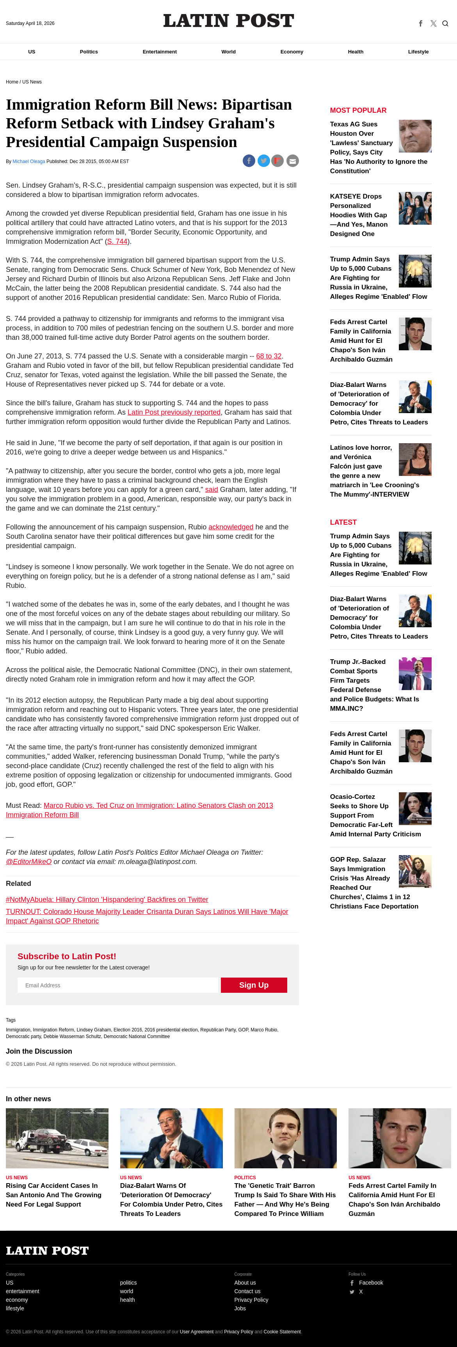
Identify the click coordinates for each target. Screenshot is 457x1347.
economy (17, 1300)
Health (356, 52)
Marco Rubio (264, 1030)
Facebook (371, 1283)
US (31, 52)
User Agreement (197, 1332)
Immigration (18, 1030)
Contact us (248, 1291)
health (127, 1300)
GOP (243, 1030)
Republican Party (218, 1030)
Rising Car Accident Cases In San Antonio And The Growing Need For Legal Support (53, 1195)
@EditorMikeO (29, 862)
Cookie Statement (282, 1332)
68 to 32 (268, 356)
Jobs (240, 1308)
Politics (89, 52)
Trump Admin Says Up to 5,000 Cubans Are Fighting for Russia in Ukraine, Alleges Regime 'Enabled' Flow (378, 278)
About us (245, 1283)
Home (12, 82)
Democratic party (23, 1036)
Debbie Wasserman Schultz (72, 1036)
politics (128, 1283)
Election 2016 (128, 1030)
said (211, 489)
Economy (292, 52)
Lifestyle (418, 52)
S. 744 (117, 241)
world (126, 1291)
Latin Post (228, 20)
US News (32, 82)
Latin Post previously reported (174, 412)
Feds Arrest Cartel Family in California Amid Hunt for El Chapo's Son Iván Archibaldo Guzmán (361, 340)
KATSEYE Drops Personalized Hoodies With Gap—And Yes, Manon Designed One (359, 215)
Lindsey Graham (93, 1030)
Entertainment (160, 52)
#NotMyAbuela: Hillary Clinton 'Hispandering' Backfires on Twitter (107, 899)
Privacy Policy (252, 1300)
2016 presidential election (171, 1030)
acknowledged (230, 527)
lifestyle (15, 1308)
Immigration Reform (53, 1030)
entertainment (22, 1291)
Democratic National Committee (137, 1036)
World (229, 52)
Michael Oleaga (29, 161)
